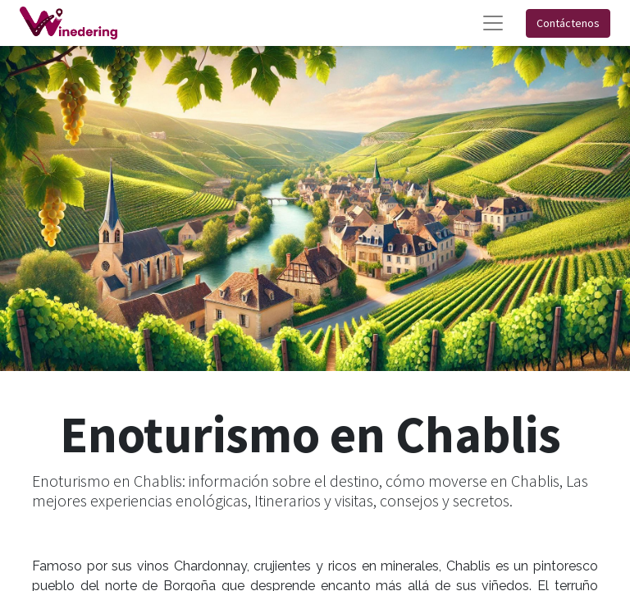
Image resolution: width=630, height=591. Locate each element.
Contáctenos (568, 23)
